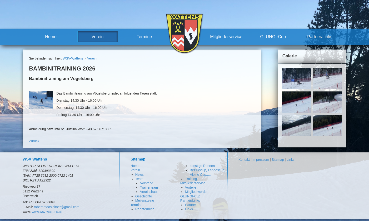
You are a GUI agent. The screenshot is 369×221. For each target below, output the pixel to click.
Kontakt (244, 159)
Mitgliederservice (226, 36)
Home (50, 36)
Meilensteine (144, 200)
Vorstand (146, 183)
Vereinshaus (149, 192)
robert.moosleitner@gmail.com (56, 207)
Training (191, 179)
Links (189, 209)
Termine (144, 36)
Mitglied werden (196, 192)
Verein (97, 36)
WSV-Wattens (73, 58)
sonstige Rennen (202, 166)
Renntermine (144, 209)
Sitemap (278, 159)
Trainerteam (149, 187)
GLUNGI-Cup (273, 36)
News (139, 174)
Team (139, 179)
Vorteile (190, 187)
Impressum (261, 159)
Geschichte (143, 196)
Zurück (34, 141)
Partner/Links (319, 36)
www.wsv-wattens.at (47, 212)
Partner (190, 205)
